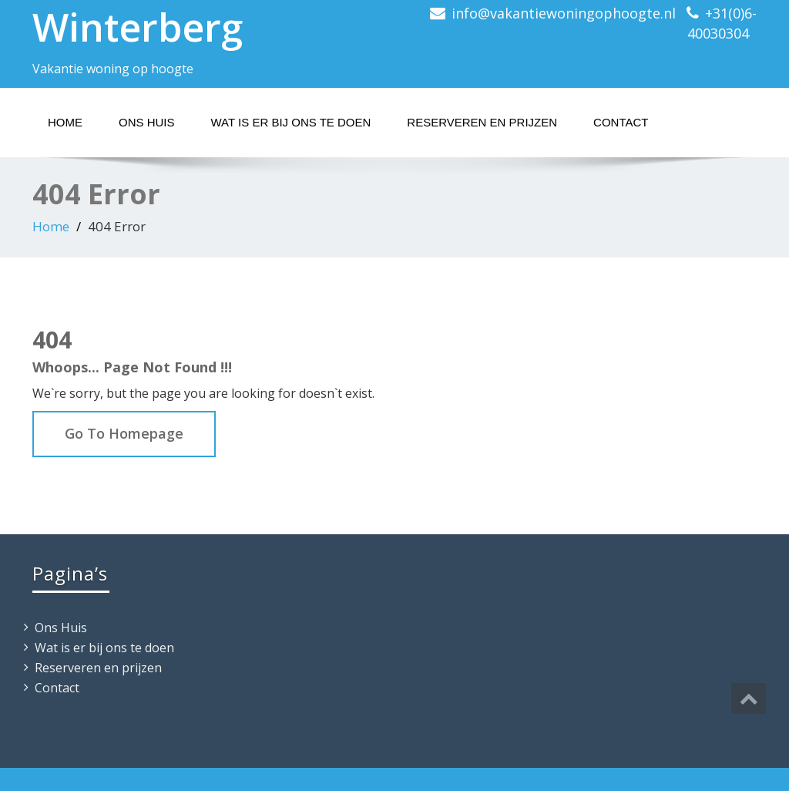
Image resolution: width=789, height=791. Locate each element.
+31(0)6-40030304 (722, 23)
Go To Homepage (124, 433)
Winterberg (137, 27)
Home (65, 122)
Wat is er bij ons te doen (291, 122)
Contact (620, 122)
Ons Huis (147, 122)
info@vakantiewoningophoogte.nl (564, 13)
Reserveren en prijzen (482, 122)
